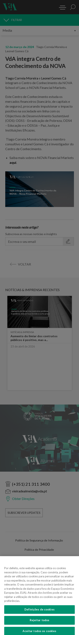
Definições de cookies (39, 611)
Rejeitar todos (40, 622)
